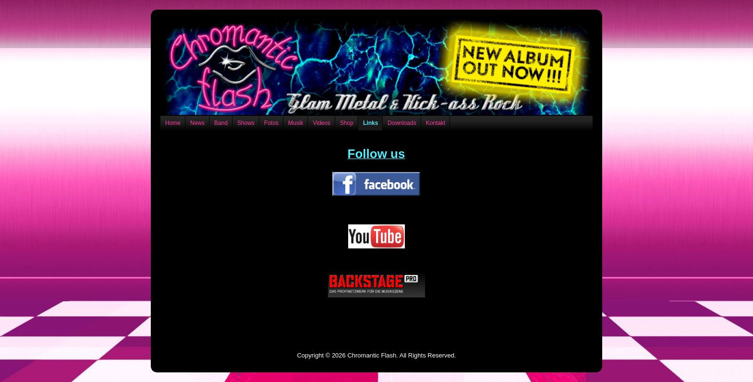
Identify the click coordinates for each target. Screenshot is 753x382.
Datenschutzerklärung (376, 327)
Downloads (402, 123)
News (197, 123)
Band (221, 123)
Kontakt (436, 123)
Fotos (271, 123)
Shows (246, 123)
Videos (321, 123)
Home (173, 123)
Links (370, 123)
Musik (295, 123)
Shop (346, 123)
